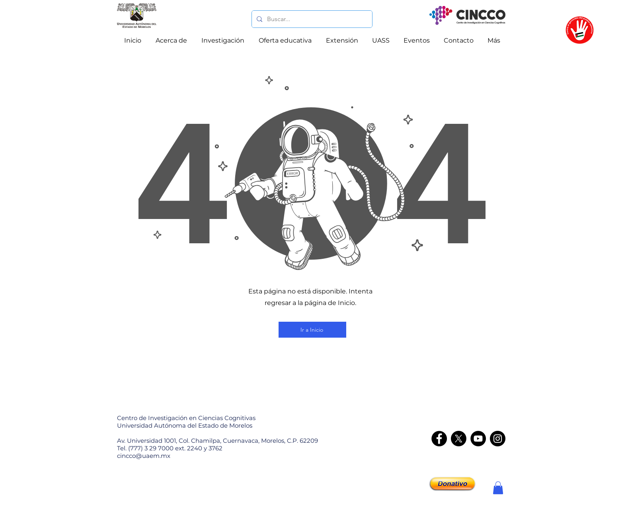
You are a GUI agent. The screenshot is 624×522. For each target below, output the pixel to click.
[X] (458, 438)
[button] (498, 487)
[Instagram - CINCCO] (497, 438)
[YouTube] (478, 438)
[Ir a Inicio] (312, 330)
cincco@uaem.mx (143, 455)
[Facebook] (439, 438)
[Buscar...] (311, 19)
